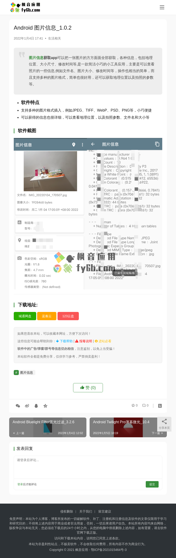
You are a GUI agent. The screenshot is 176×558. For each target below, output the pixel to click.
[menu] (162, 7)
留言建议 (104, 511)
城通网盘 (25, 316)
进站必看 (103, 341)
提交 (152, 484)
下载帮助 (64, 341)
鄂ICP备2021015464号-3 (109, 550)
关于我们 (85, 511)
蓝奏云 (47, 316)
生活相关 (54, 38)
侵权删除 (66, 511)
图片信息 (36, 58)
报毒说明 (83, 341)
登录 (20, 484)
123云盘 (68, 316)
